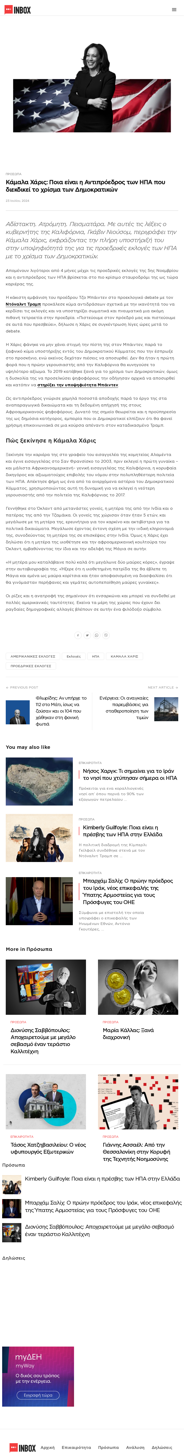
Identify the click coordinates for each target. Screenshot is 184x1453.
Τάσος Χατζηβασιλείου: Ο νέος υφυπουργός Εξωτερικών (48, 1133)
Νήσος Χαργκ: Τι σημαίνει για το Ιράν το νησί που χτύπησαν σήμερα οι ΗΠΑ (130, 774)
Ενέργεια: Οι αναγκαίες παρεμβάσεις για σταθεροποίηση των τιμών (123, 708)
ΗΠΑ (95, 656)
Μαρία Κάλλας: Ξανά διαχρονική (128, 1026)
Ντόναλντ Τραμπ (23, 304)
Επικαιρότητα (90, 763)
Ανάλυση (135, 1427)
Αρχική (47, 1427)
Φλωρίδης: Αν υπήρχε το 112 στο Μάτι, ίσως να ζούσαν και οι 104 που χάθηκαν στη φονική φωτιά (61, 711)
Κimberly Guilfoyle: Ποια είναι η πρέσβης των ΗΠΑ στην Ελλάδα (122, 831)
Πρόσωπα (14, 174)
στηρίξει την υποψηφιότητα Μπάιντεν (77, 385)
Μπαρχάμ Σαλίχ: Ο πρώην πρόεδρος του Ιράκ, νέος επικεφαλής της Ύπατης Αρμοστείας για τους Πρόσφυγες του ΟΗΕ (128, 891)
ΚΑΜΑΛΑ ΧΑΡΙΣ (124, 656)
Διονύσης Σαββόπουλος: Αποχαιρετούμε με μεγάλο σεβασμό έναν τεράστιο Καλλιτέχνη (43, 1033)
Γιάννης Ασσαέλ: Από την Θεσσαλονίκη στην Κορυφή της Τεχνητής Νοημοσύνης (136, 1137)
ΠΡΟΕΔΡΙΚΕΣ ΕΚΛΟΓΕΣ (31, 666)
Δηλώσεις (162, 1427)
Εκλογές (74, 656)
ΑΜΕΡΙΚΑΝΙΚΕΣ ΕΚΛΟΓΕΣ (33, 656)
